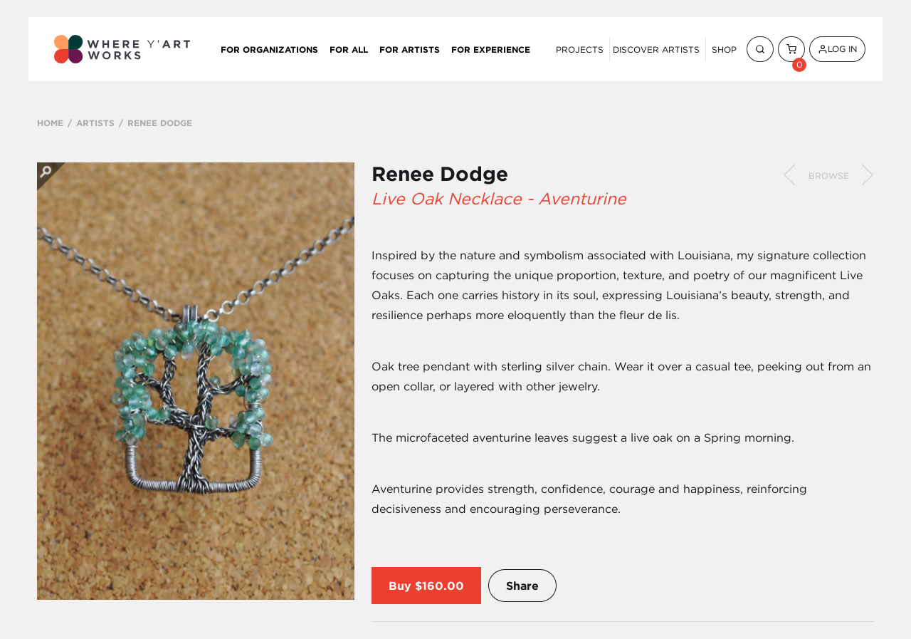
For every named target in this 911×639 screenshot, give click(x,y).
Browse (829, 175)
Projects (580, 49)
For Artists (409, 49)
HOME (50, 122)
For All (349, 49)
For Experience (490, 49)
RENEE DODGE (159, 122)
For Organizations (269, 49)
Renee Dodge (440, 174)
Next (867, 175)
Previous (789, 175)
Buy (400, 585)
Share (522, 585)
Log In (837, 48)
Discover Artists (656, 49)
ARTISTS (95, 122)
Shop (724, 49)
